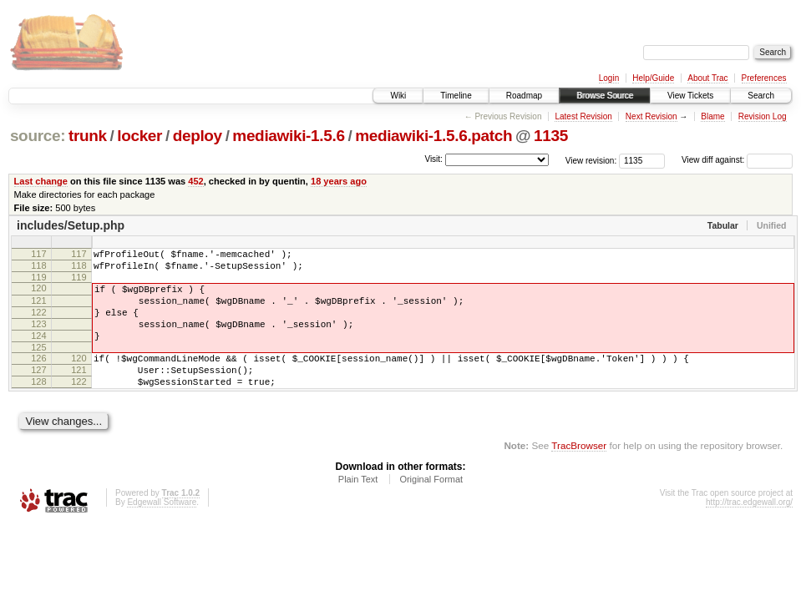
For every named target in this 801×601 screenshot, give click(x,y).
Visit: (433, 159)
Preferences (764, 78)
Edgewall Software (161, 529)
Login (609, 78)
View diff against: (737, 159)
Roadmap (524, 95)
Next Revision (651, 116)
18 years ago (339, 181)
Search (761, 95)
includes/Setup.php (70, 225)
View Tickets (690, 95)
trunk (87, 135)
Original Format (431, 507)
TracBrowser (578, 472)
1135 (551, 135)
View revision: (591, 159)
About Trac (707, 78)
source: (37, 135)
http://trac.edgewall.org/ (749, 529)
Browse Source (604, 95)
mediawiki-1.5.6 (288, 135)
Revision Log (762, 116)
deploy (197, 135)
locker (139, 135)
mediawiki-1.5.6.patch (433, 135)
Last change (41, 181)
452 (195, 181)
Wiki (398, 95)
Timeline (455, 95)
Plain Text (358, 507)
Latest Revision (583, 116)
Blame (712, 116)
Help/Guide (653, 78)
